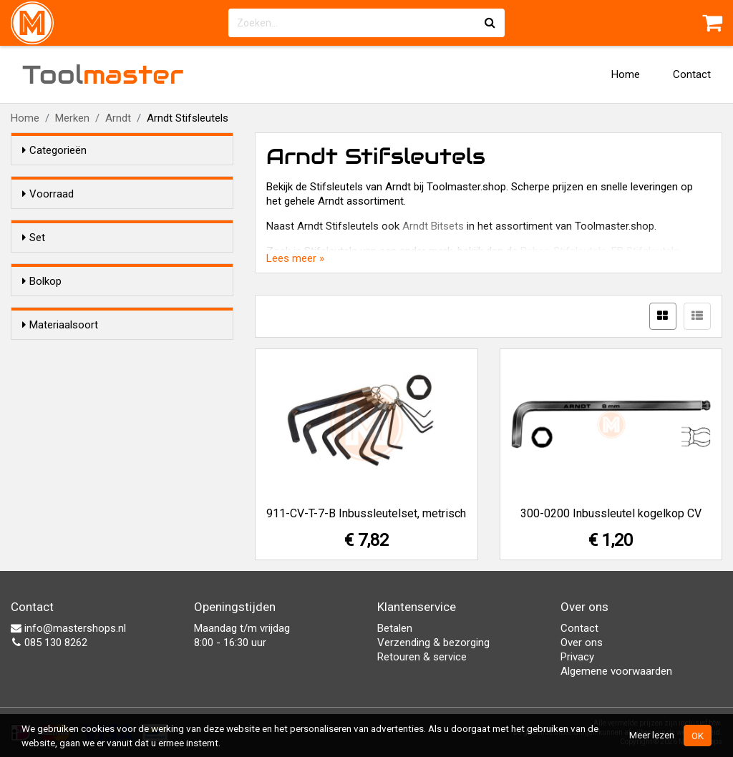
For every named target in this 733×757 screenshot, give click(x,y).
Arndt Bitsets (433, 226)
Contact (692, 74)
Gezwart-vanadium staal (108, 466)
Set (33, 263)
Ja (56, 290)
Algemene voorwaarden (616, 671)
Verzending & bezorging (433, 642)
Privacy (577, 656)
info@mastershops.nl (68, 628)
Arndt (118, 118)
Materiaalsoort (60, 439)
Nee (60, 309)
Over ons (581, 642)
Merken (72, 118)
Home (625, 74)
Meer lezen (651, 735)
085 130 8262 (49, 642)
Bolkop (42, 351)
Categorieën (54, 150)
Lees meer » (295, 258)
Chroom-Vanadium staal (109, 485)
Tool (103, 74)
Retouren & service (422, 656)
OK (697, 735)
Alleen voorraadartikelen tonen (115, 221)
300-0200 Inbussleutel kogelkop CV (611, 513)
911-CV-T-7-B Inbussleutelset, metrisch (366, 513)
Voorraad (48, 194)
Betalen (394, 628)
